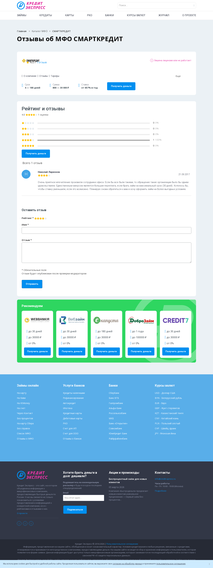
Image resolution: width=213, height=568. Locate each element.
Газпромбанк (116, 399)
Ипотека (67, 404)
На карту (21, 389)
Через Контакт (25, 409)
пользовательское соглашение (171, 563)
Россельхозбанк (117, 409)
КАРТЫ (69, 15)
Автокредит (69, 399)
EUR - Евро (160, 399)
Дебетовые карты (72, 414)
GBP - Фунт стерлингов (167, 404)
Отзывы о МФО (25, 434)
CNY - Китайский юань (167, 414)
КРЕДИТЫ (45, 15)
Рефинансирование (73, 394)
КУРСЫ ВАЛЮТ (136, 15)
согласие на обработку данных (127, 563)
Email (65, 488)
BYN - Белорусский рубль (168, 394)
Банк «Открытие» (118, 419)
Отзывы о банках (72, 434)
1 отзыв (79, 60)
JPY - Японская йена (165, 429)
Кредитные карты (72, 409)
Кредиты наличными (74, 389)
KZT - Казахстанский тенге (169, 409)
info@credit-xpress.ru (165, 475)
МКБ (111, 414)
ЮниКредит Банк (118, 429)
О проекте (22, 509)
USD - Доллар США (165, 389)
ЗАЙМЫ (21, 15)
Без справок (23, 424)
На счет (21, 404)
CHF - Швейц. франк (165, 424)
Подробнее (160, 486)
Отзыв (27, 236)
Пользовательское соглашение (122, 539)
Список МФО (24, 429)
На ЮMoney (23, 399)
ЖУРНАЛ (163, 15)
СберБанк (114, 389)
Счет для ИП (69, 424)
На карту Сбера (25, 419)
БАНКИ (109, 15)
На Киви (21, 394)
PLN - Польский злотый (167, 419)
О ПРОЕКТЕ (189, 15)
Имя (25, 220)
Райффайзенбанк (118, 434)
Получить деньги (121, 82)
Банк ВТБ (114, 394)
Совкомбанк (115, 424)
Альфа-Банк (115, 404)
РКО (89, 15)
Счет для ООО (70, 429)
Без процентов (25, 414)
